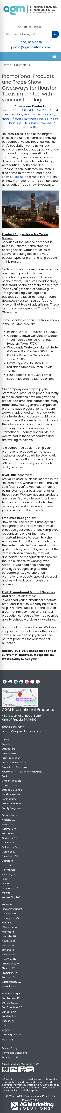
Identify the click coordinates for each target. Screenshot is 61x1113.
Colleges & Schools (13, 790)
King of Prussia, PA (12, 909)
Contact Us (8, 749)
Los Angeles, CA (11, 918)
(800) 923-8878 (30, 42)
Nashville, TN (9, 936)
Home (7, 65)
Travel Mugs (46, 123)
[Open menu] (54, 56)
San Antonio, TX (11, 998)
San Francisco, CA (12, 1007)
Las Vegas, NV (9, 913)
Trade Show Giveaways (15, 767)
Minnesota (8, 931)
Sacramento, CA (11, 981)
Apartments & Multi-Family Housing (22, 771)
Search (6, 744)
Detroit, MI (7, 860)
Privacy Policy (9, 1048)
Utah (4, 1025)
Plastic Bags (14, 123)
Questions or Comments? (20, 1064)
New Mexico (8, 940)
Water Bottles (30, 127)
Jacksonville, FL (10, 888)
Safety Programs (11, 808)
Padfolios (44, 118)
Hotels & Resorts (11, 794)
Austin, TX (7, 824)
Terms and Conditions (14, 1052)
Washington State (12, 1034)
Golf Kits (43, 110)
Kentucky (7, 904)
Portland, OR (9, 977)
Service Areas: (10, 815)
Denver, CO (8, 870)
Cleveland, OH (10, 856)
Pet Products (9, 799)
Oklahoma (8, 945)
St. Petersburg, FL (11, 993)
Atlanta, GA (8, 819)
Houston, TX (8, 874)
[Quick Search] (27, 34)
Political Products (11, 803)
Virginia (6, 1030)
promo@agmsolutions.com (30, 47)
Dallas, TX (7, 865)
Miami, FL (7, 922)
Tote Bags (30, 123)
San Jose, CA (9, 1011)
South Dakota (9, 1016)
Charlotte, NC (9, 838)
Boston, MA (8, 833)
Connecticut (9, 851)
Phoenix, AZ (8, 968)
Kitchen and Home (43, 114)
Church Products (11, 780)
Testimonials (9, 753)
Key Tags (24, 114)
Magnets (7, 118)
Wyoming (7, 1039)
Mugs (18, 118)
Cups (18, 110)
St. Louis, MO (9, 986)
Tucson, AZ (8, 1021)
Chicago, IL (8, 842)
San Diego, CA (10, 1002)
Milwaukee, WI (10, 927)
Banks (5, 776)
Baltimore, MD (10, 829)
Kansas (6, 892)
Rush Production (11, 758)
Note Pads (30, 118)
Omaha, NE (8, 950)
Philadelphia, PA (10, 963)
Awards (7, 110)
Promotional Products (14, 762)
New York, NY (9, 959)
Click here (19, 177)
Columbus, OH (10, 847)
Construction (9, 785)
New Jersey (8, 954)
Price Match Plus (11, 1057)
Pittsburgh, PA (9, 972)
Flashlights (30, 110)
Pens (55, 118)
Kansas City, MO (11, 897)
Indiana (6, 883)
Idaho (5, 879)
